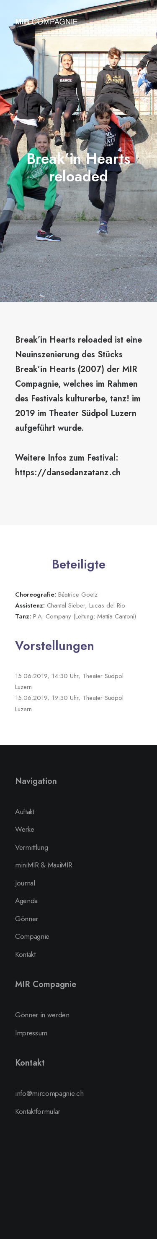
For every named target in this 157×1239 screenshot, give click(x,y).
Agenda (26, 901)
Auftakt (24, 812)
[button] (137, 22)
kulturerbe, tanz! (97, 399)
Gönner (26, 919)
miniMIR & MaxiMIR (43, 865)
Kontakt (25, 954)
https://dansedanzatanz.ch (68, 472)
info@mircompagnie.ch (49, 1093)
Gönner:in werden (42, 1015)
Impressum (31, 1033)
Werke (24, 829)
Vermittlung (31, 847)
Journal (25, 883)
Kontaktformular (37, 1111)
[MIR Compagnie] (46, 21)
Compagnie (32, 936)
